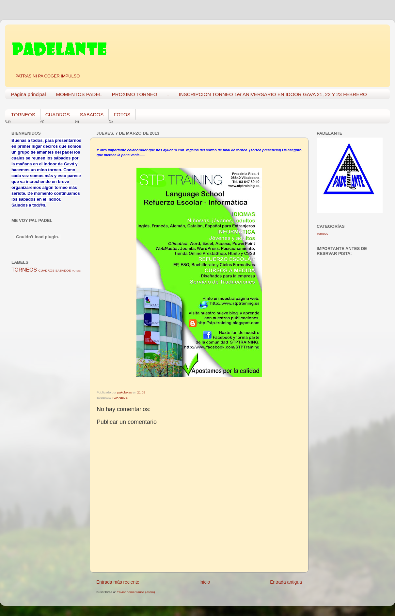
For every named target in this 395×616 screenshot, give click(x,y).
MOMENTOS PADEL (79, 94)
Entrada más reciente (117, 582)
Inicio (204, 582)
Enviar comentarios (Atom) (136, 592)
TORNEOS (23, 114)
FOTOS (122, 114)
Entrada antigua (286, 582)
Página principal (28, 94)
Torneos (322, 233)
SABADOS (92, 114)
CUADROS (57, 114)
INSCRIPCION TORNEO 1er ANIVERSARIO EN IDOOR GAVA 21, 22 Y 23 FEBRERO (273, 94)
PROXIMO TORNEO (134, 94)
